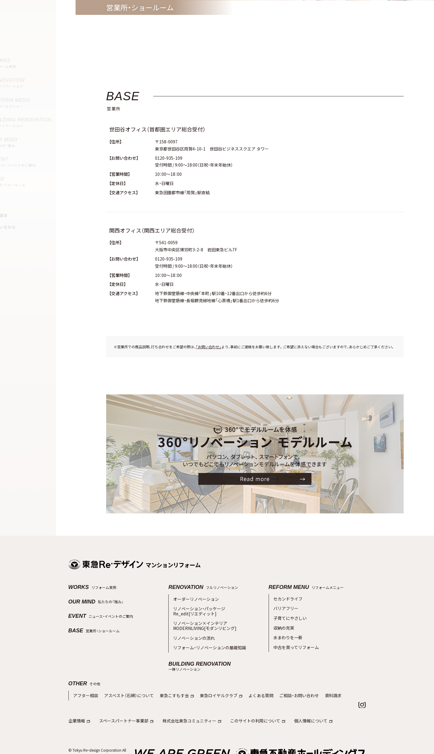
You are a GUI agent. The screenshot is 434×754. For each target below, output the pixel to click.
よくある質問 (249, 689)
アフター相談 (84, 689)
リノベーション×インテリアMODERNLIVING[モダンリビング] (201, 624)
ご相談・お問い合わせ (285, 689)
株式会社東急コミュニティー (185, 714)
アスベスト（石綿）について (125, 689)
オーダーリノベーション (194, 599)
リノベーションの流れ (192, 636)
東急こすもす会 (170, 689)
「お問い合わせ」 (208, 346)
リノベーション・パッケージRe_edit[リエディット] (197, 610)
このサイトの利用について (247, 714)
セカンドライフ (286, 599)
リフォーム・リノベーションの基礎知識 (207, 645)
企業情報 (78, 714)
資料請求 (317, 689)
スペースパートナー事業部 (123, 714)
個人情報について (300, 714)
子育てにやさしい (288, 617)
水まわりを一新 (286, 636)
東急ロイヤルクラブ (212, 689)
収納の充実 (283, 627)
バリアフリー (285, 608)
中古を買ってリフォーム (294, 646)
